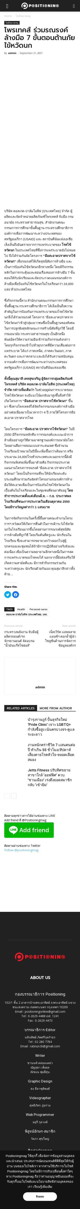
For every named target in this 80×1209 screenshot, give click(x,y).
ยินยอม (40, 1196)
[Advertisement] (40, 164)
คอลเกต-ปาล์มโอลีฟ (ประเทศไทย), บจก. (27, 614)
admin (12, 53)
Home (8, 16)
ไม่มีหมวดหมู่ (23, 16)
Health (21, 609)
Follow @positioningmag (21, 850)
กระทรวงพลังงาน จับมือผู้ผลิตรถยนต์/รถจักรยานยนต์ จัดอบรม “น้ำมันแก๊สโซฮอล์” (21, 638)
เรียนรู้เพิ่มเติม (42, 1186)
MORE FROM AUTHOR (56, 708)
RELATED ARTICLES (21, 708)
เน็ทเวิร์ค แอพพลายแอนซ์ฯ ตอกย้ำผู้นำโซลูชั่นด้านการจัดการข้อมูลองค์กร (60, 638)
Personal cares (38, 609)
